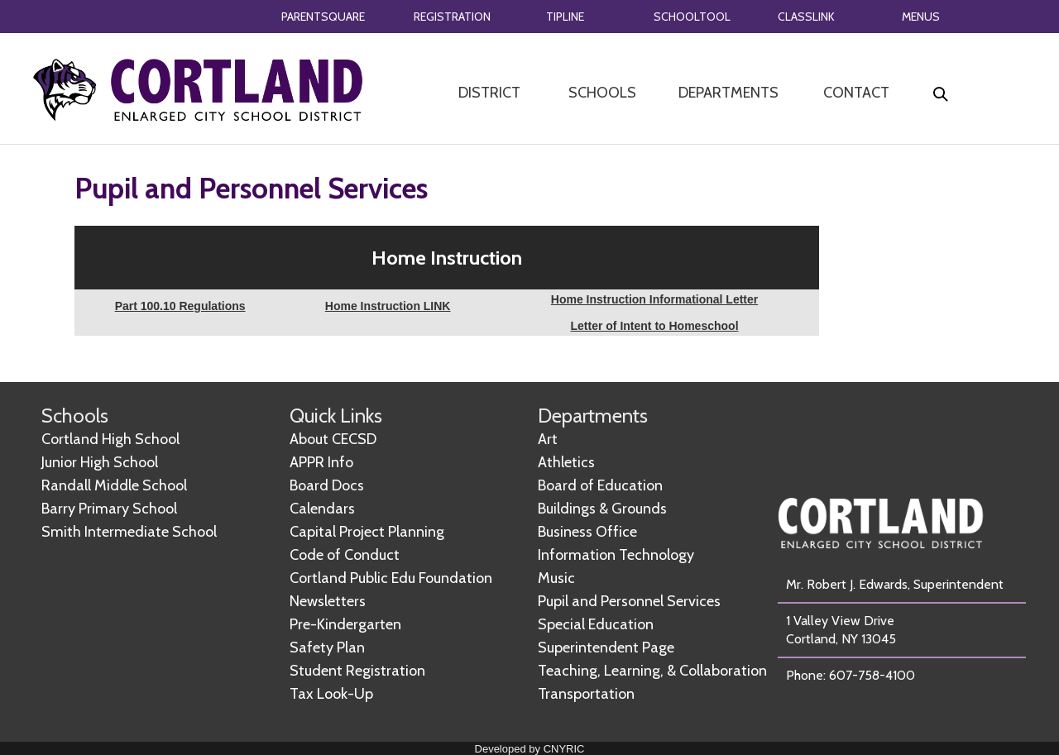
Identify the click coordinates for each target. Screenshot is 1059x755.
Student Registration (357, 671)
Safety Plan (327, 647)
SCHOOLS (602, 93)
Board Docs (327, 485)
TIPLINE (565, 16)
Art (548, 439)
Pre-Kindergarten (345, 624)
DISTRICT (489, 93)
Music (556, 578)
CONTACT (856, 93)
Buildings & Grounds (602, 508)
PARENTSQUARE (323, 16)
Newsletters (328, 601)
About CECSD (333, 439)
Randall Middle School (114, 485)
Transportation (586, 694)
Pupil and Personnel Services (629, 601)
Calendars (322, 508)
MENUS (921, 16)
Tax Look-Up (331, 694)
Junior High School (99, 462)
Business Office (587, 532)
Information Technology (616, 555)
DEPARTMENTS (728, 93)
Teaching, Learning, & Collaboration (652, 671)
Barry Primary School (109, 508)
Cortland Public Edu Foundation (391, 578)
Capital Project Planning (367, 532)
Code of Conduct (345, 555)
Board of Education (600, 485)
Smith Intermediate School (129, 532)
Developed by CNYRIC (530, 749)
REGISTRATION (452, 16)
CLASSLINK (806, 16)
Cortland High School (110, 439)
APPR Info (321, 462)
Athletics (566, 462)
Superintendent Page (606, 647)
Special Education (596, 624)
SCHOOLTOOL (692, 16)
